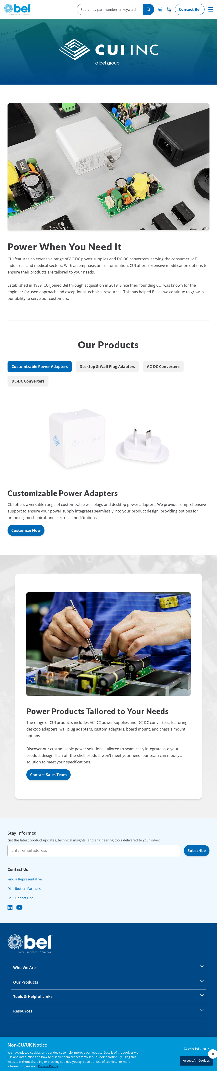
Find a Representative (25, 879)
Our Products (108, 982)
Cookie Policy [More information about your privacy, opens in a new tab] (48, 1066)
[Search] (148, 9)
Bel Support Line (21, 898)
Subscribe (197, 850)
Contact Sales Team (48, 774)
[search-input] (108, 9)
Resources (108, 1011)
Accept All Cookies (196, 1061)
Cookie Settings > (196, 1049)
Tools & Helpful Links (108, 996)
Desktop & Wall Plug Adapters (107, 366)
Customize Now (26, 530)
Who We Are (108, 967)
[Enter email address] (94, 850)
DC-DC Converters (28, 381)
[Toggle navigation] (210, 9)
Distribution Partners (24, 888)
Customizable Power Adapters (40, 366)
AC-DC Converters (163, 366)
